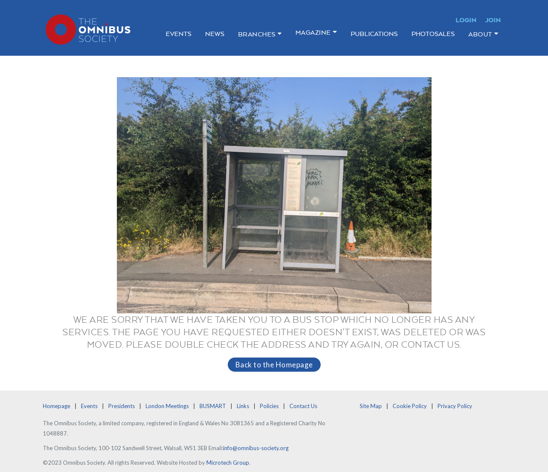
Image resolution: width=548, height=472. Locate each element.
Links (243, 406)
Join (493, 19)
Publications (374, 33)
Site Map (371, 406)
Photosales (433, 33)
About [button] (480, 34)
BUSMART (213, 406)
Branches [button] (257, 34)
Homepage (56, 406)
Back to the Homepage (274, 364)
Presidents (121, 406)
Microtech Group (227, 462)
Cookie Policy (410, 406)
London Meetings (167, 406)
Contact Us (303, 406)
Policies (269, 406)
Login (466, 19)
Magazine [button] (313, 32)
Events (178, 33)
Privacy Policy (455, 406)
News (214, 33)
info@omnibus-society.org (256, 448)
